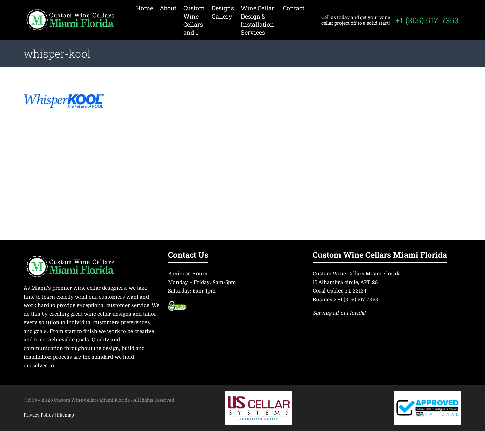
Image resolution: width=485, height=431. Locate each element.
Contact (293, 8)
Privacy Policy (39, 415)
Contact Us (188, 254)
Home (144, 8)
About (168, 8)
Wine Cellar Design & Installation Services (257, 20)
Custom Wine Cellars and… (194, 20)
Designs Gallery (223, 12)
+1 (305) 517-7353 (427, 20)
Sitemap (65, 415)
